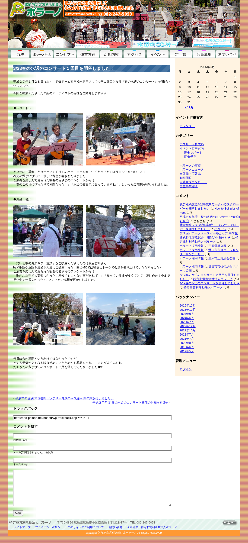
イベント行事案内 (157, 53)
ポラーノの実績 (190, 165)
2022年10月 (188, 330)
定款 (180, 53)
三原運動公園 (217, 246)
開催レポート (193, 152)
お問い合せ (227, 53)
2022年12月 (188, 326)
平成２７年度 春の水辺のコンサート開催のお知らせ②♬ (130, 402)
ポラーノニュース (192, 169)
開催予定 (190, 156)
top (20, 53)
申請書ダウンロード (193, 182)
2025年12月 (188, 305)
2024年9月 (187, 314)
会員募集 (204, 53)
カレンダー (187, 126)
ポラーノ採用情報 (192, 246)
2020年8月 (187, 343)
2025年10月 (188, 309)
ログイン (186, 369)
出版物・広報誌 (190, 173)
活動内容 (111, 53)
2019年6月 (187, 347)
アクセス (134, 53)
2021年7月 (187, 338)
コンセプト (64, 53)
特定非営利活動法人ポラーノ (212, 279)
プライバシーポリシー (49, 534)
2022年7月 (187, 334)
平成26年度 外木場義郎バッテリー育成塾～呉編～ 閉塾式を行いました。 (64, 398)
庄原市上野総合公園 (221, 258)
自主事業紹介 (189, 186)
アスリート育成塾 (192, 144)
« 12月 (189, 107)
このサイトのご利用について (86, 534)
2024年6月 (187, 318)
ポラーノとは (41, 53)
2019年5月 (187, 351)
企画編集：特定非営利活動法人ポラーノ (152, 534)
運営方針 (88, 53)
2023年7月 (187, 322)
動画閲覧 (186, 178)
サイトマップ (22, 534)
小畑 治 (220, 229)
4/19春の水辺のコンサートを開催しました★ (210, 283)
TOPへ (231, 530)
